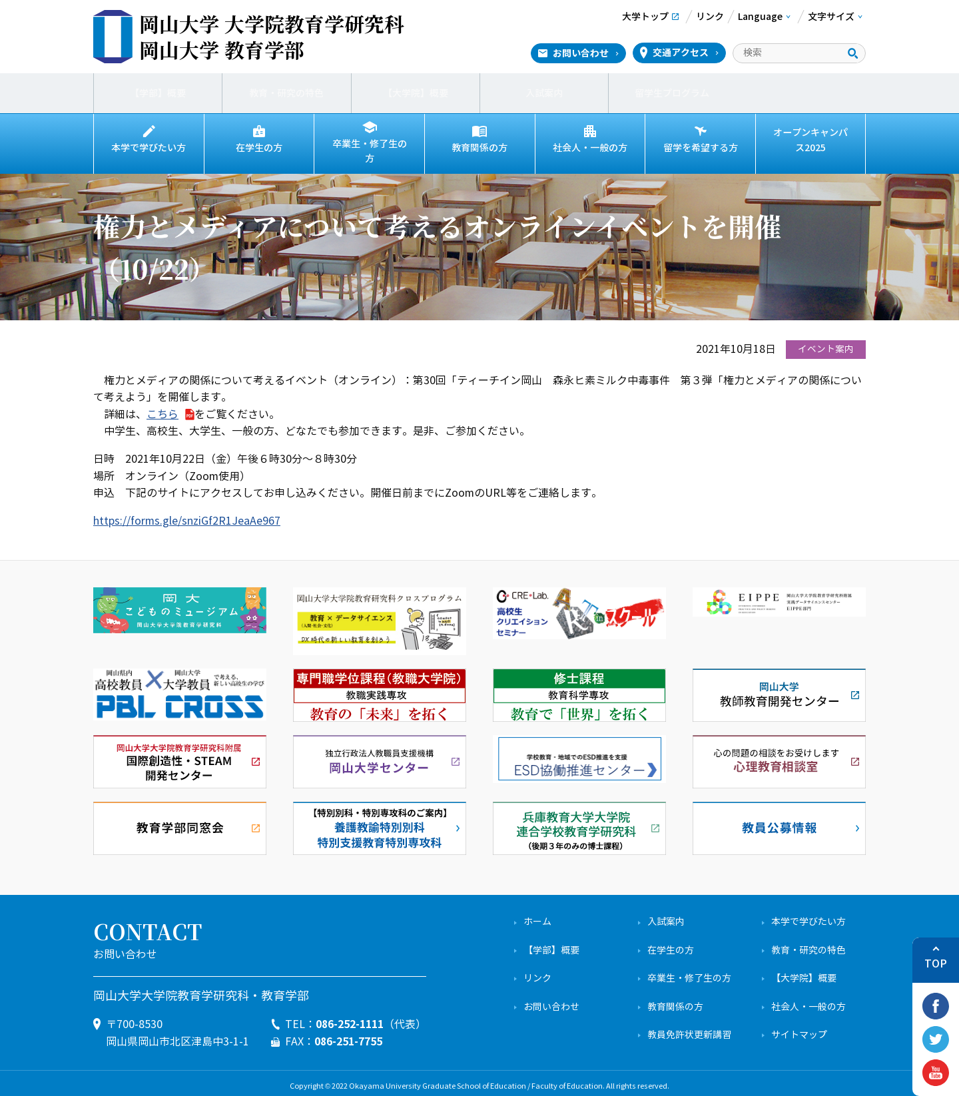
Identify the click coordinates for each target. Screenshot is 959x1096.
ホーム (537, 916)
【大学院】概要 (416, 93)
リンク (537, 971)
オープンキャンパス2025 (810, 140)
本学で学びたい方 (148, 147)
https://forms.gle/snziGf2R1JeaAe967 (186, 514)
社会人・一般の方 (590, 147)
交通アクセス (681, 53)
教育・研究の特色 (286, 93)
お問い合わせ (581, 53)
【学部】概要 (158, 93)
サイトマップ (799, 1028)
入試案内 (544, 93)
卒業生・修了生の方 (370, 147)
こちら (162, 408)
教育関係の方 (479, 147)
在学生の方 (259, 147)
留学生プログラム (672, 93)
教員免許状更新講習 (689, 1028)
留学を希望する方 (701, 147)
